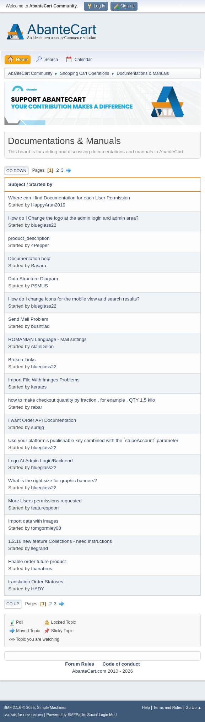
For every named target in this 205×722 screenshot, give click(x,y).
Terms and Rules (167, 707)
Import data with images (33, 521)
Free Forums (33, 715)
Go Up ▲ (193, 707)
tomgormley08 (46, 528)
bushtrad (40, 326)
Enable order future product (37, 561)
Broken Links (22, 359)
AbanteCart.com (89, 671)
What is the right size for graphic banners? (52, 480)
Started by (40, 184)
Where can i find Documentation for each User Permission (69, 197)
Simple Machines (51, 707)
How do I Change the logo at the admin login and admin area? (73, 218)
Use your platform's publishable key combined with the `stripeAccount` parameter (93, 440)
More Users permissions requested (45, 500)
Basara (38, 265)
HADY (37, 588)
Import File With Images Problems (44, 379)
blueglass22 (43, 225)
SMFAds (10, 715)
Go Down (16, 171)
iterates (39, 387)
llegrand (39, 548)
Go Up (12, 604)
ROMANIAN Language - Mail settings (47, 339)
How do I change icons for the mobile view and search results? (74, 299)
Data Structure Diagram (33, 278)
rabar (36, 407)
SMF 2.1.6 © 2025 (19, 707)
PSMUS (39, 285)
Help (146, 707)
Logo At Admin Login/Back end (40, 460)
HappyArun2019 (48, 205)
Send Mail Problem (28, 319)
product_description (28, 238)
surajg (37, 427)
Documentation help (29, 258)
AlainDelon (42, 346)
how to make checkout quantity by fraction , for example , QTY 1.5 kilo (81, 400)
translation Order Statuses (35, 581)
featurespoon (45, 508)
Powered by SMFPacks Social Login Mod (82, 714)
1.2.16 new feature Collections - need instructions (60, 541)
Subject (16, 184)
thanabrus (41, 568)
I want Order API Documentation (42, 420)
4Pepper (40, 245)
